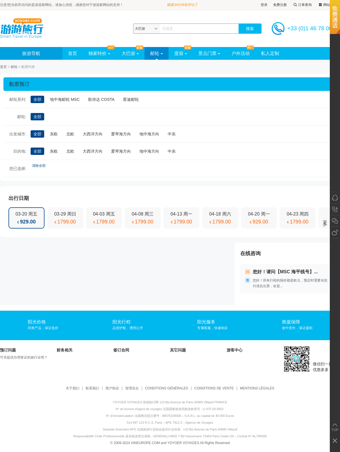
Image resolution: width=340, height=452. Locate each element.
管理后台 (132, 388)
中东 (172, 134)
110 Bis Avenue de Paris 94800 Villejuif (210, 429)
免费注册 (280, 5)
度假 (180, 53)
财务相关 (65, 350)
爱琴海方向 (121, 134)
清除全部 (39, 166)
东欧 (54, 134)
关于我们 (72, 388)
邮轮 (156, 53)
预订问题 (8, 350)
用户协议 (112, 388)
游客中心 (235, 350)
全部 (37, 99)
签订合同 (121, 350)
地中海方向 (149, 134)
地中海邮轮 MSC (65, 99)
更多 (325, 218)
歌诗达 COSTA (101, 99)
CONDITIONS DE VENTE (214, 388)
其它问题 (178, 350)
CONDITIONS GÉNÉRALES (166, 388)
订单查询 (302, 5)
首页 (72, 53)
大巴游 (130, 53)
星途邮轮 (131, 99)
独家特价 (99, 53)
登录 (264, 5)
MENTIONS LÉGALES (257, 388)
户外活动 (240, 53)
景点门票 (209, 53)
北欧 (70, 134)
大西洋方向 (93, 134)
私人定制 (270, 53)
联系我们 (92, 388)
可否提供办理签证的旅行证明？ (24, 357)
